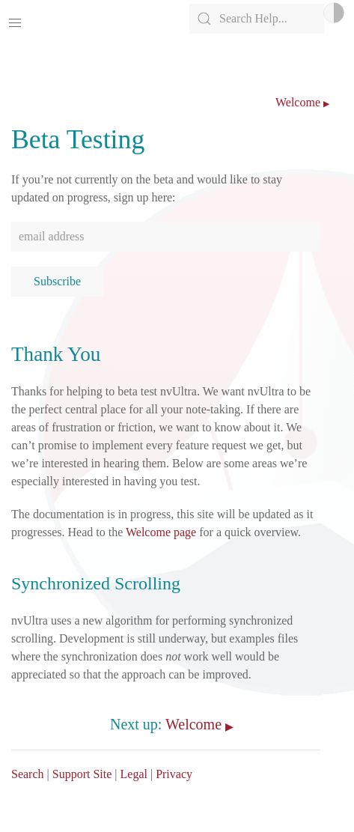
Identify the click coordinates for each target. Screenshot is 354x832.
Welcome (297, 102)
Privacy (174, 774)
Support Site (82, 774)
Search (27, 774)
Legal (133, 774)
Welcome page (161, 532)
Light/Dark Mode (334, 12)
